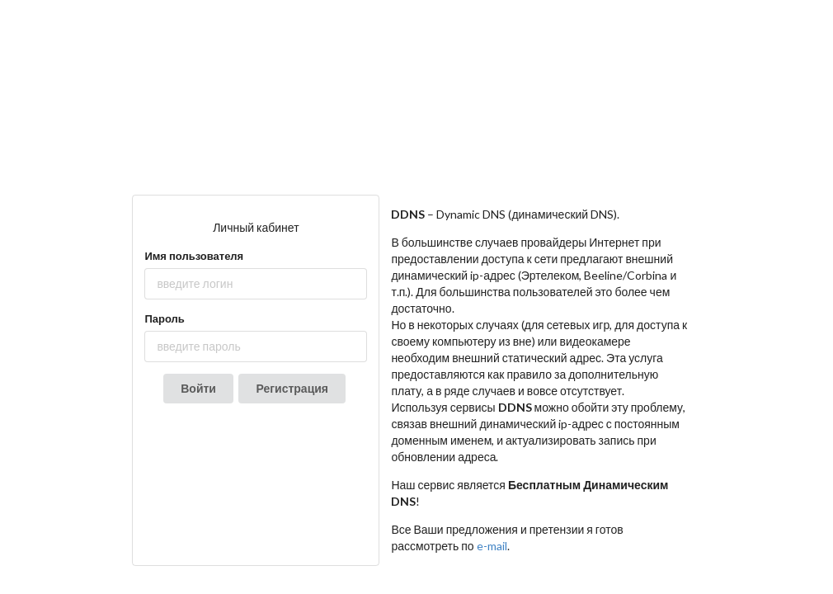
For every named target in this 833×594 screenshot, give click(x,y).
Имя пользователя (193, 255)
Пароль (164, 318)
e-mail (492, 546)
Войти (198, 388)
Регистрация (292, 388)
